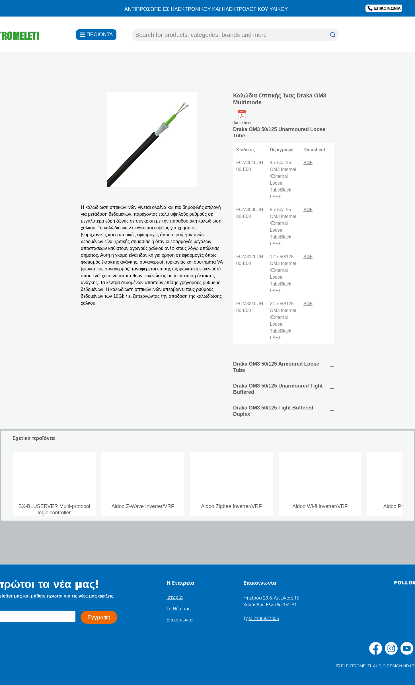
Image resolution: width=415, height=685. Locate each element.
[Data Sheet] (242, 118)
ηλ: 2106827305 (262, 618)
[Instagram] (391, 648)
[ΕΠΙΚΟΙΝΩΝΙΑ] (383, 8)
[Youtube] (406, 648)
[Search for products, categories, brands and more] (226, 34)
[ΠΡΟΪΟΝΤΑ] (96, 34)
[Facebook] (375, 648)
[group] (207, 484)
